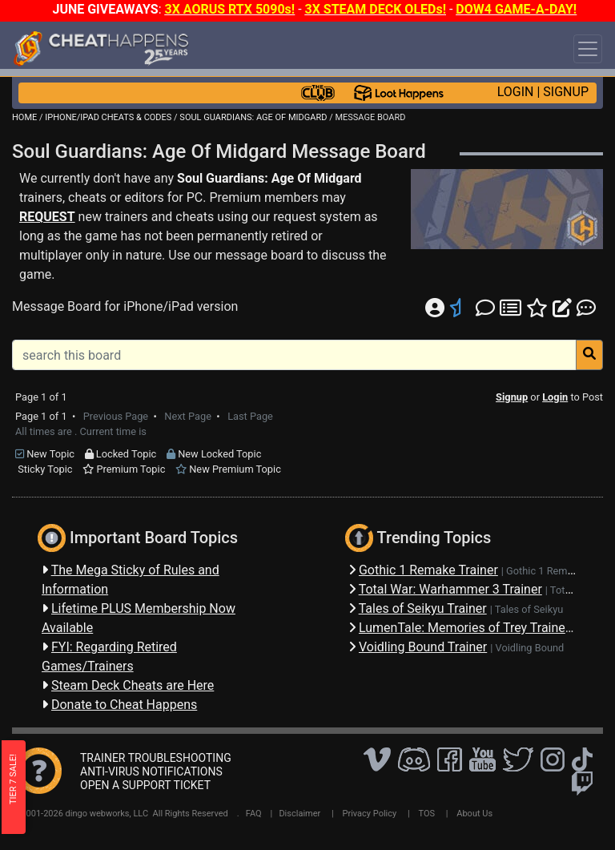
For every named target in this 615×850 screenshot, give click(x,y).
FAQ (254, 813)
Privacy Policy (370, 813)
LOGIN (515, 91)
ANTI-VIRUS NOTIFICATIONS (151, 771)
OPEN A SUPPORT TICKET (145, 785)
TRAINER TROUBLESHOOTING (155, 757)
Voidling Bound (530, 648)
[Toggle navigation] (587, 48)
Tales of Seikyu (529, 609)
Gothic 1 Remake (545, 571)
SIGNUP (566, 91)
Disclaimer (299, 813)
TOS (426, 813)
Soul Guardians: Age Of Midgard (269, 178)
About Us (474, 813)
